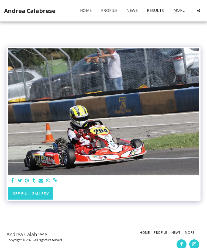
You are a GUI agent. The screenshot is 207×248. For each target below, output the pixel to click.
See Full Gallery (31, 193)
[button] (199, 11)
